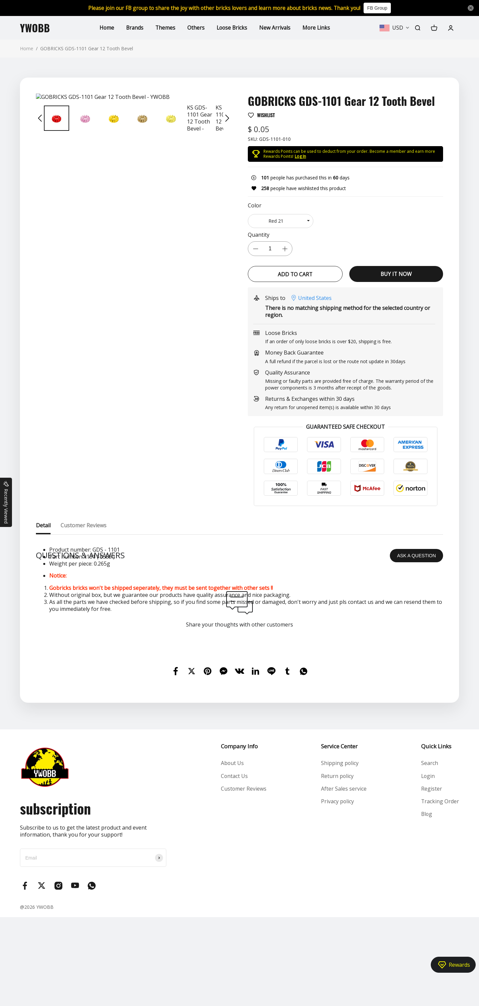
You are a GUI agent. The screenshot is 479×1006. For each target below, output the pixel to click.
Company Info (239, 835)
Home (105, 27)
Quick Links (436, 835)
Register (431, 877)
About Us (232, 852)
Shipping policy (340, 852)
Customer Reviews (243, 877)
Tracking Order (440, 890)
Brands (134, 27)
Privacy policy (337, 890)
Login (428, 864)
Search (429, 852)
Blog (426, 903)
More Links (318, 27)
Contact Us (234, 864)
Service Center (339, 835)
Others (195, 27)
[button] (40, 118)
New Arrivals (276, 27)
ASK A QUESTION (416, 644)
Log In (300, 156)
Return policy (337, 864)
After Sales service (344, 877)
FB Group (381, 8)
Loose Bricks (232, 27)
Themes (165, 27)
